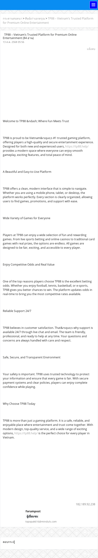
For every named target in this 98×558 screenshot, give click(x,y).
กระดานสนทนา (12, 18)
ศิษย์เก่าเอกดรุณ (35, 18)
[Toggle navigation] (93, 5)
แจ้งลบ (91, 49)
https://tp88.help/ (77, 146)
